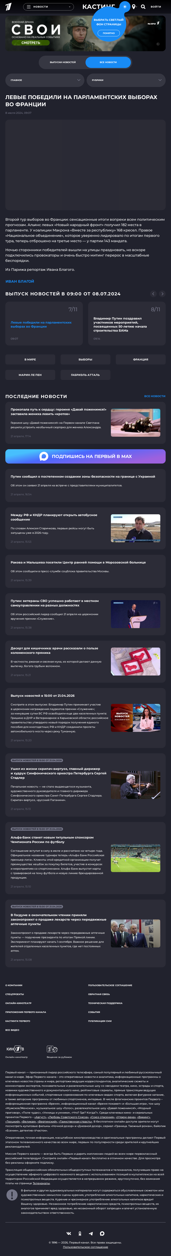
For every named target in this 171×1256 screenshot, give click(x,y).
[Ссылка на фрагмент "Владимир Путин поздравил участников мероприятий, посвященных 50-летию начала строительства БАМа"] (127, 323)
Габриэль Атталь (85, 375)
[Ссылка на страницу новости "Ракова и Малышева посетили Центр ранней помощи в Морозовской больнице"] (85, 571)
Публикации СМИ (100, 1021)
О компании (13, 985)
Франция (140, 359)
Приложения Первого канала (25, 1012)
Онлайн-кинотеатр (18, 1003)
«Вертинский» (47, 1121)
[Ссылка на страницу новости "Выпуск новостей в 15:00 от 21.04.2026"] (85, 718)
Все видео (12, 1030)
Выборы (85, 359)
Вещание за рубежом (59, 1052)
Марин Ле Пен (30, 375)
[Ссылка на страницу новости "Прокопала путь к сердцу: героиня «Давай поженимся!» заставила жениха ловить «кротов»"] (85, 422)
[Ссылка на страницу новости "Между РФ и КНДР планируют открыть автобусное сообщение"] (85, 528)
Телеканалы (41, 1183)
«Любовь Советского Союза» (68, 1117)
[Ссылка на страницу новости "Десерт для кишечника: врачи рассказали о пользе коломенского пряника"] (85, 661)
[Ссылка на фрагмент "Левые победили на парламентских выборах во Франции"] (44, 323)
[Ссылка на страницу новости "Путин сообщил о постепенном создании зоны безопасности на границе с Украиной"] (85, 485)
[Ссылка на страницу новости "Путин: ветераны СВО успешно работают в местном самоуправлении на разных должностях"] (85, 614)
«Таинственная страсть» (75, 1121)
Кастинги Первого (17, 1021)
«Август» (40, 1117)
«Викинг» (143, 1117)
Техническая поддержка (105, 1003)
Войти (156, 6)
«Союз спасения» (102, 1117)
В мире (30, 359)
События (94, 1012)
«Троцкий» (12, 1121)
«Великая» (28, 1121)
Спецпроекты (14, 994)
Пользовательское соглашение (110, 985)
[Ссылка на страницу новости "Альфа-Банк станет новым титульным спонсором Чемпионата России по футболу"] (85, 858)
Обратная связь (99, 994)
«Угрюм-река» (126, 1117)
